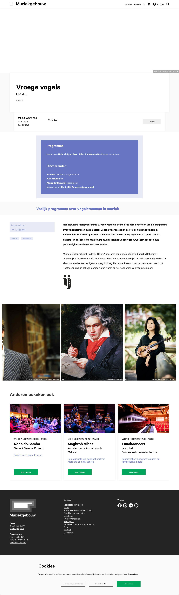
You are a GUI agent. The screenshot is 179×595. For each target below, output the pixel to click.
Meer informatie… (131, 573)
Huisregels (69, 533)
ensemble (27, 249)
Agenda (137, 4)
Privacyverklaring (72, 530)
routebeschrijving (18, 553)
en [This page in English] (144, 4)
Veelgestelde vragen (73, 516)
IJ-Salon (18, 240)
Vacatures (68, 527)
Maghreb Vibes (80, 454)
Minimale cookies (101, 583)
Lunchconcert (133, 454)
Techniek (68, 535)
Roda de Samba (27, 454)
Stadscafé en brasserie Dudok (77, 521)
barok (14, 249)
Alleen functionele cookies (72, 583)
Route (66, 519)
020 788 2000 (18, 537)
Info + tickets (26, 483)
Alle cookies (128, 583)
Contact (128, 4)
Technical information (84, 535)
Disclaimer (68, 544)
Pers (66, 538)
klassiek (19, 111)
